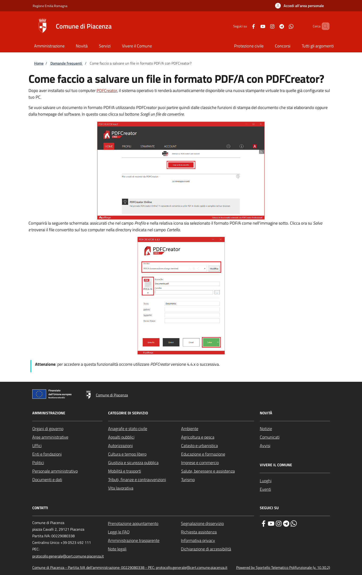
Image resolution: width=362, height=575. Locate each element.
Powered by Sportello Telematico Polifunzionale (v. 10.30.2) (283, 567)
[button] (299, 5)
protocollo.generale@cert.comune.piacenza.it (68, 556)
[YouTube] (255, 26)
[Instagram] (264, 26)
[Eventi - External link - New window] (295, 489)
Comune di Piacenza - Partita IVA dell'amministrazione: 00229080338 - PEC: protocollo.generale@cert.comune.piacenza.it (130, 567)
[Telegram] (273, 26)
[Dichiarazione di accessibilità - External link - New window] (217, 549)
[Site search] (323, 26)
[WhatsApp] (283, 26)
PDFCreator (107, 90)
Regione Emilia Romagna (50, 5)
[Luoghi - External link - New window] (295, 481)
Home (39, 63)
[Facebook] (245, 26)
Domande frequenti (66, 63)
